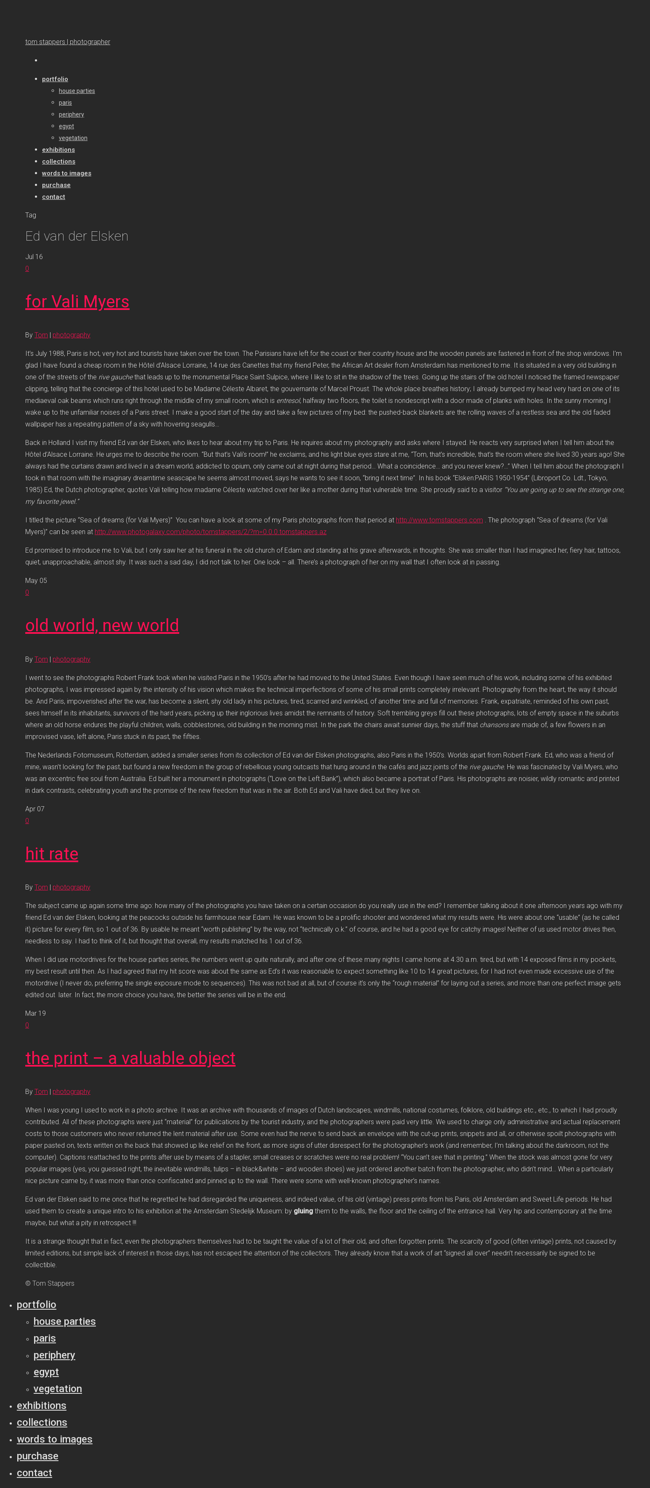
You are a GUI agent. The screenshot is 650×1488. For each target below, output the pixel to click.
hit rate (51, 854)
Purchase (37, 1456)
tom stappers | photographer (67, 42)
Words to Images (55, 1439)
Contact (34, 1473)
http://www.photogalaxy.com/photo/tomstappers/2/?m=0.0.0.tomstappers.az (210, 532)
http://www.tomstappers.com (439, 520)
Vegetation (58, 1389)
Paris (45, 1338)
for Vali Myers (77, 302)
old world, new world (102, 625)
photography (71, 335)
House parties (65, 1321)
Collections (42, 1422)
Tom (41, 335)
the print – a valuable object (130, 1058)
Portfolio (36, 1305)
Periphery (54, 1355)
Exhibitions (41, 1405)
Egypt (46, 1372)
